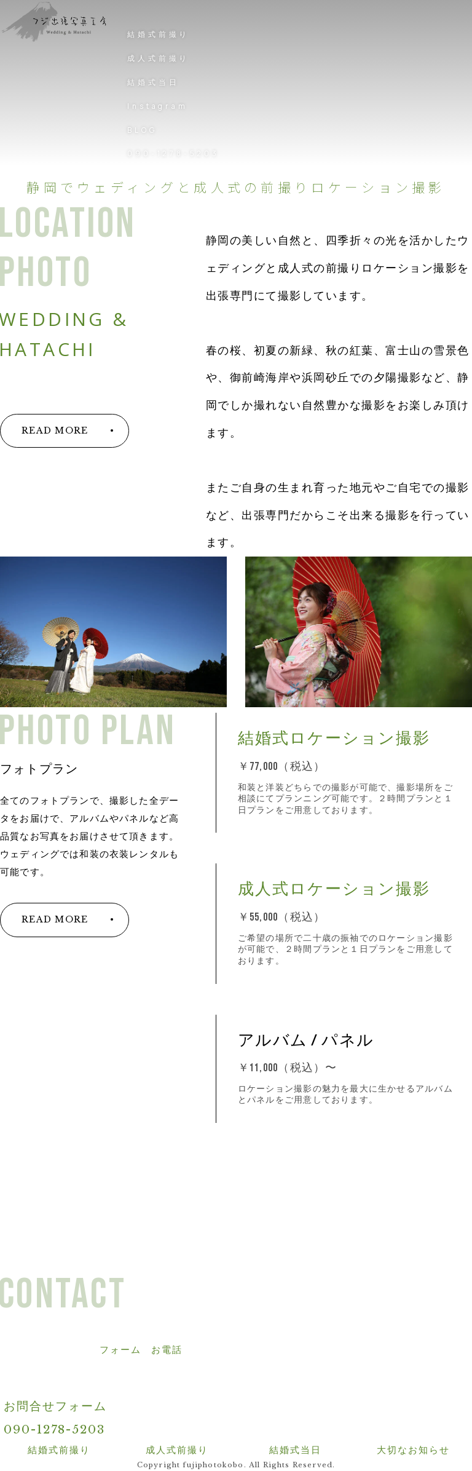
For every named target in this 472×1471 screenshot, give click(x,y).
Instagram (157, 106)
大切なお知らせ (413, 1450)
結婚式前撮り (158, 34)
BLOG (142, 130)
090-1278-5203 (173, 153)
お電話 (167, 1349)
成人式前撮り (158, 58)
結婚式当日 (153, 82)
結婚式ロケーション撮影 (334, 738)
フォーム (120, 1349)
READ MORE (55, 430)
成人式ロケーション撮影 (334, 889)
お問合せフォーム (55, 1406)
